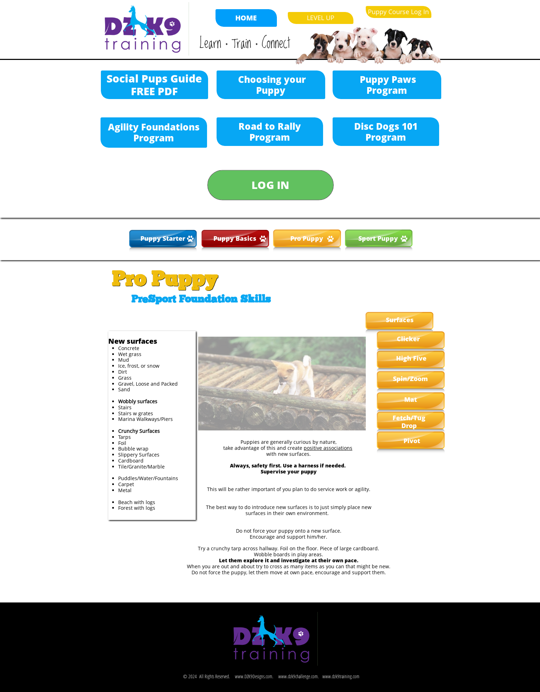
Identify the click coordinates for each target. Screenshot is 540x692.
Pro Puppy (306, 238)
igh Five (413, 358)
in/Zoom (414, 378)
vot (414, 440)
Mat (410, 399)
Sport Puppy (379, 238)
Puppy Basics (234, 238)
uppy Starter (164, 238)
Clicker (408, 339)
